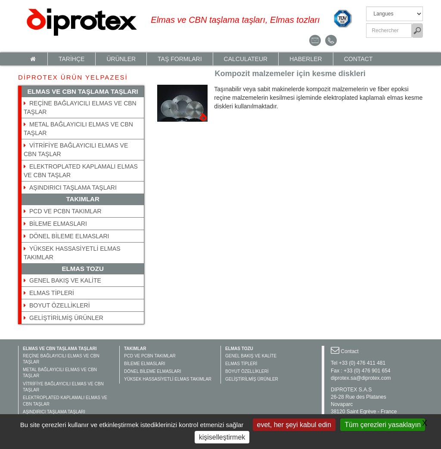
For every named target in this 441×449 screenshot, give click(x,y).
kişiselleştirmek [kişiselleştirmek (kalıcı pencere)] (222, 437)
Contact (358, 58)
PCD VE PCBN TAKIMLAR (65, 211)
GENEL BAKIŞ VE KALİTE (65, 280)
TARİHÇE (71, 58)
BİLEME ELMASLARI (58, 223)
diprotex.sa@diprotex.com (361, 378)
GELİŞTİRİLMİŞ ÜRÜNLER (66, 317)
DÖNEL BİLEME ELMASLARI (69, 236)
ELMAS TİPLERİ (51, 292)
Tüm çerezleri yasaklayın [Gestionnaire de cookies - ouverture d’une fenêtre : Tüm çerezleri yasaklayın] (383, 424)
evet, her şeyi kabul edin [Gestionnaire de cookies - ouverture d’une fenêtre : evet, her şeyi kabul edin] (294, 424)
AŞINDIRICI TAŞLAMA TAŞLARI (73, 187)
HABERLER (305, 58)
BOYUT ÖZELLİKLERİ (59, 305)
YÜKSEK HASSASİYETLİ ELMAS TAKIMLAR (167, 379)
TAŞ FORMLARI (180, 58)
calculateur (246, 58)
